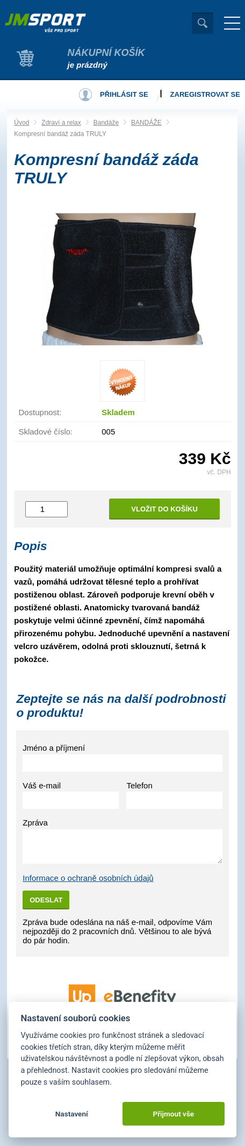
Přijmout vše (173, 1113)
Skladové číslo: (45, 431)
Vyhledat (202, 23)
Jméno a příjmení (54, 747)
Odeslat (46, 900)
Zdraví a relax (61, 122)
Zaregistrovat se (205, 94)
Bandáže (106, 122)
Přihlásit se (124, 94)
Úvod (21, 122)
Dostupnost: (39, 412)
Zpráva (35, 822)
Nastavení (71, 1113)
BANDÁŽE (146, 122)
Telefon (139, 785)
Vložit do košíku (164, 509)
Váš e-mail (42, 785)
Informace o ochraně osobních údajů (88, 877)
